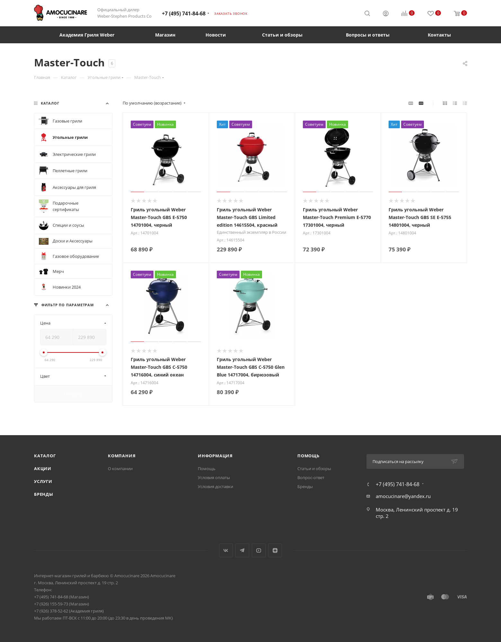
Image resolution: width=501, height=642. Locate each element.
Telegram (242, 550)
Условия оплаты (214, 477)
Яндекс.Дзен (275, 550)
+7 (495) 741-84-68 (184, 13)
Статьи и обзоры (314, 468)
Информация (215, 456)
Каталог (45, 456)
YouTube (259, 550)
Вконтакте (226, 550)
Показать (73, 394)
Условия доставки (215, 486)
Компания (122, 456)
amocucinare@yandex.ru (403, 496)
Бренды (43, 494)
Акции (42, 468)
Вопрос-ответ (310, 477)
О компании (120, 468)
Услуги (43, 481)
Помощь (206, 468)
